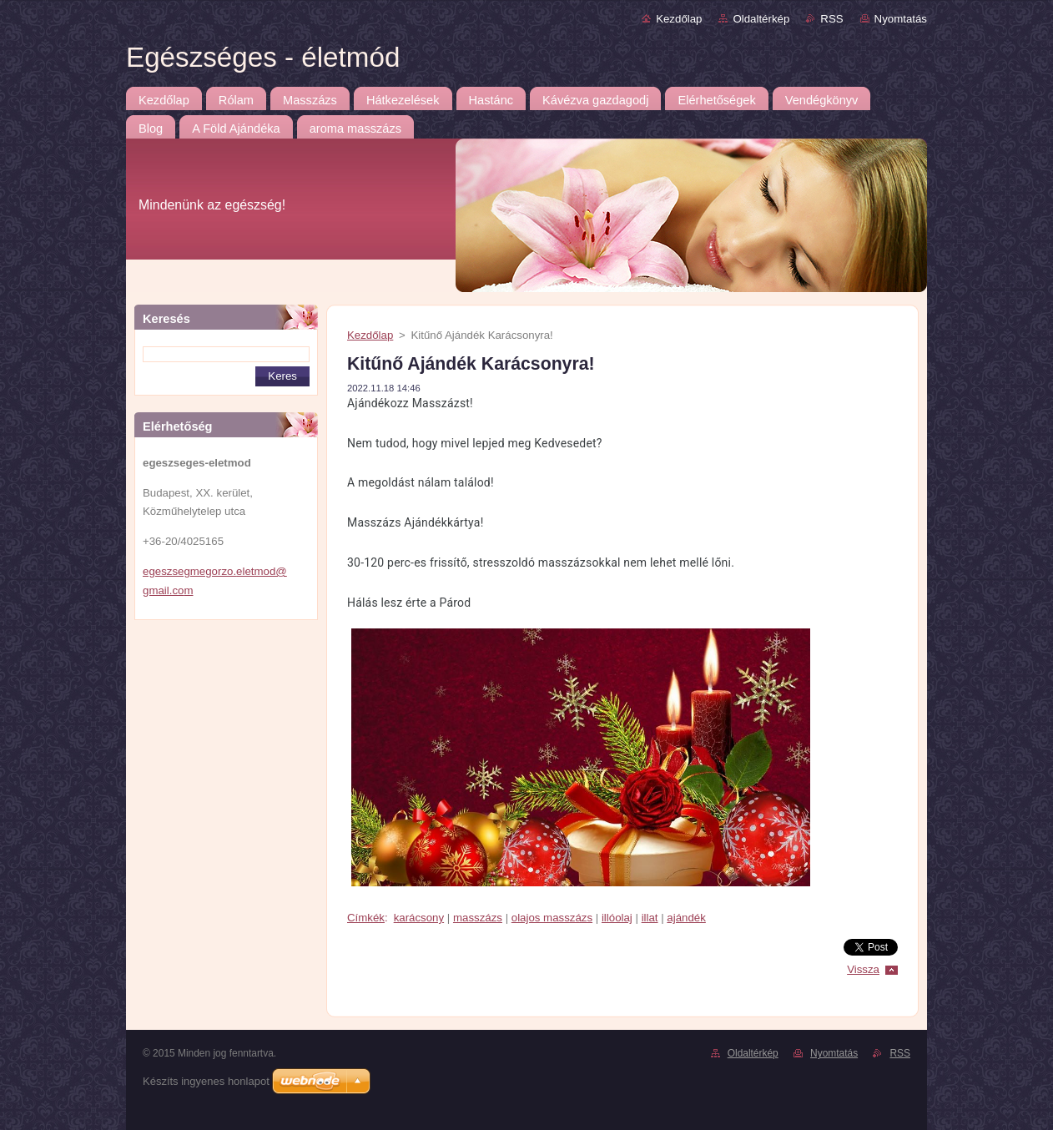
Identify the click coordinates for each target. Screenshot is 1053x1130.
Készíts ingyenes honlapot (206, 1081)
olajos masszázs (551, 917)
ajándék (686, 917)
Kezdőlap (679, 19)
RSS (831, 19)
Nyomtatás (900, 19)
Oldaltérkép (761, 19)
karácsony (419, 917)
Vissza (863, 969)
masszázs (477, 917)
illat (650, 917)
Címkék (366, 917)
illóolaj (617, 917)
